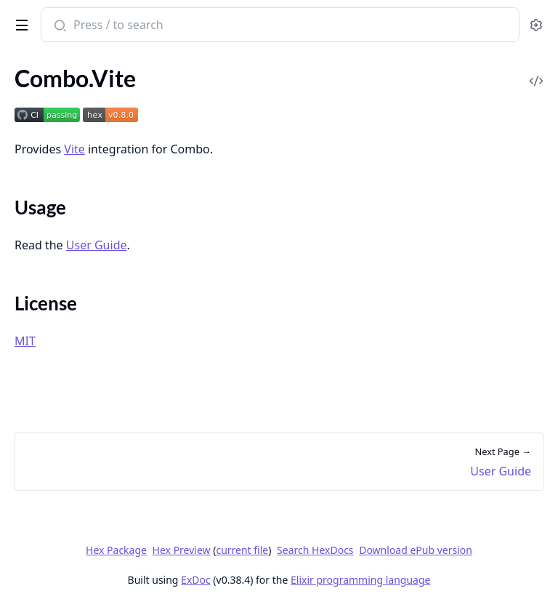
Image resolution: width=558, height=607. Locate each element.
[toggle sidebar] (19, 22)
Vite (74, 149)
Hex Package (116, 550)
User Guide (96, 245)
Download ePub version (415, 550)
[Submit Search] (58, 26)
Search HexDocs (315, 550)
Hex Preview (182, 550)
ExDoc (196, 580)
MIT (25, 341)
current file (242, 550)
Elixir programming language (360, 580)
